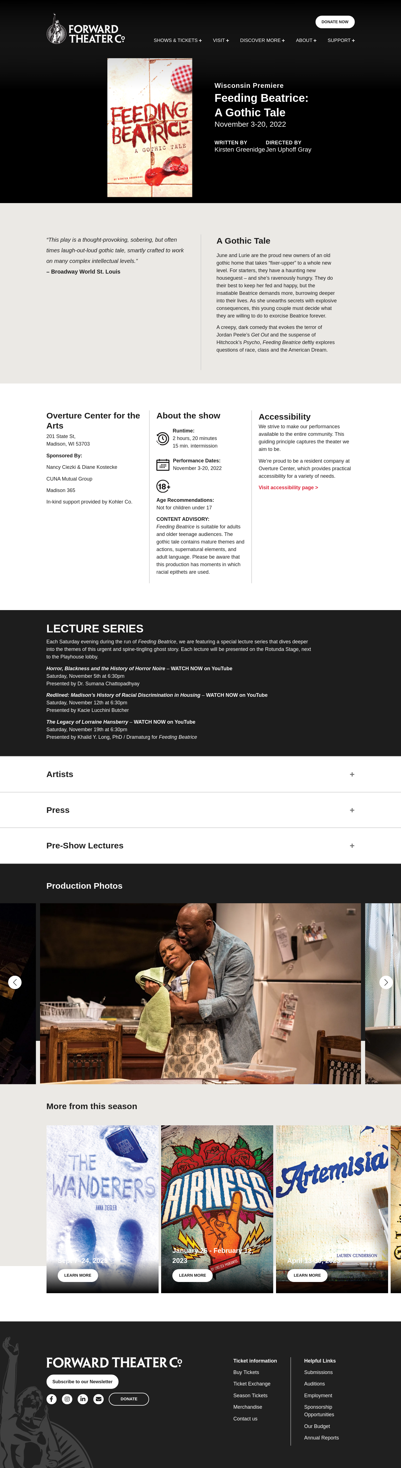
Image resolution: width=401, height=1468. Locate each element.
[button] (15, 982)
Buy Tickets (246, 1372)
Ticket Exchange (251, 1384)
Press (58, 810)
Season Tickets (250, 1395)
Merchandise (247, 1407)
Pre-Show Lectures (85, 845)
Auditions (314, 1384)
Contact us (245, 1419)
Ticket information (255, 1361)
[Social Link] (52, 1399)
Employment (318, 1395)
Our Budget (317, 1426)
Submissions (318, 1372)
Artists (60, 774)
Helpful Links (320, 1361)
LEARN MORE (77, 1275)
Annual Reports (321, 1438)
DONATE (129, 1399)
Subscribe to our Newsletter (82, 1381)
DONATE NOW (334, 22)
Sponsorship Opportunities (319, 1410)
